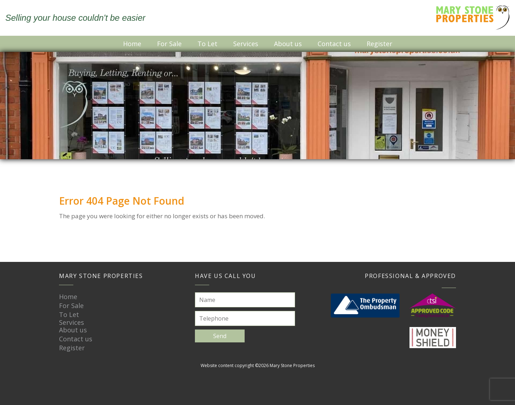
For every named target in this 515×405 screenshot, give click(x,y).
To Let (207, 43)
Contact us (334, 43)
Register (379, 43)
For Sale (169, 43)
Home (132, 43)
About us (288, 43)
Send (219, 336)
